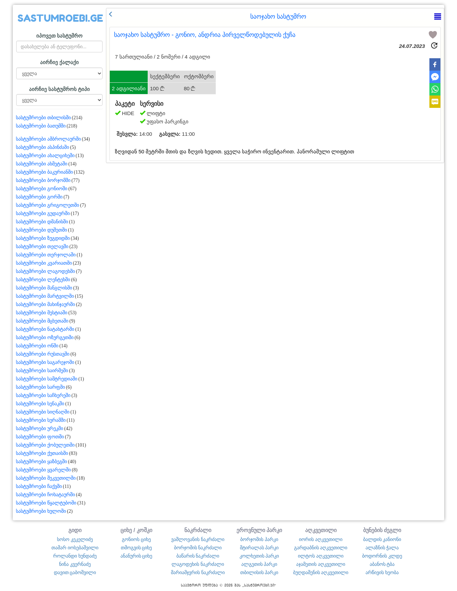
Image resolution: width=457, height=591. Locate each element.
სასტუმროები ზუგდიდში (43, 238)
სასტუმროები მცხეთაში (42, 321)
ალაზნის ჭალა (382, 547)
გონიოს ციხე (136, 539)
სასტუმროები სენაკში (40, 403)
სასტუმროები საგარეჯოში (45, 362)
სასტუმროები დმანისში (42, 221)
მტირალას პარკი (259, 547)
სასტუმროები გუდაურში (43, 213)
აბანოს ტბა (382, 564)
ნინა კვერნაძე (75, 564)
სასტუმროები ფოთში (40, 436)
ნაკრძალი (197, 530)
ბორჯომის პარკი (259, 539)
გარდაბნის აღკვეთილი (321, 547)
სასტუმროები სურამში (41, 420)
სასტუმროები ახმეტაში (41, 163)
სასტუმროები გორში (39, 197)
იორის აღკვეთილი (320, 539)
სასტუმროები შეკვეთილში (46, 478)
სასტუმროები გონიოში (41, 188)
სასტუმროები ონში (37, 345)
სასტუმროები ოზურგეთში (45, 337)
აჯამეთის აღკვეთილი (320, 564)
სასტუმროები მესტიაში (41, 312)
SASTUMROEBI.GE (60, 18)
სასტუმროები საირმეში (42, 370)
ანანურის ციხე (136, 556)
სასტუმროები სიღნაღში (42, 412)
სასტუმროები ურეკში (39, 428)
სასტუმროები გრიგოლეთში (47, 205)
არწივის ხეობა (382, 572)
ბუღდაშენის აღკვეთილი (321, 572)
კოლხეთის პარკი (259, 556)
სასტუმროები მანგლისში (44, 288)
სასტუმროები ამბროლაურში (48, 139)
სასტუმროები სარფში (40, 387)
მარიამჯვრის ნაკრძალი (198, 572)
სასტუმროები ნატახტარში (45, 329)
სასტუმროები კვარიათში (44, 263)
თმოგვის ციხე (136, 547)
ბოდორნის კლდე (382, 556)
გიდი (74, 530)
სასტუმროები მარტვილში (45, 296)
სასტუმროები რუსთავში (42, 354)
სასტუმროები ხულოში (41, 511)
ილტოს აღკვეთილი (320, 556)
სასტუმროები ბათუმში (41, 126)
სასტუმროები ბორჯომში (43, 180)
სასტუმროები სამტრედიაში (46, 378)
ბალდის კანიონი (382, 539)
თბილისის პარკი (259, 572)
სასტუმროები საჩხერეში (43, 395)
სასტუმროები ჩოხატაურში (45, 494)
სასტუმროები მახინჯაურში (45, 304)
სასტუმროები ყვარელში (43, 469)
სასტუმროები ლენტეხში (43, 279)
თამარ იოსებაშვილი (74, 547)
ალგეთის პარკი (259, 564)
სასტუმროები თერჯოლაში (46, 254)
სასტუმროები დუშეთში (41, 230)
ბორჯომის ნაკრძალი (198, 547)
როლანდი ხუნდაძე (75, 556)
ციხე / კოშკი (136, 530)
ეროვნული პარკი (259, 530)
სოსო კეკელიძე (75, 539)
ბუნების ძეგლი (382, 530)
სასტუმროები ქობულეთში (45, 445)
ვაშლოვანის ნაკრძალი (197, 539)
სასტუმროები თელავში (42, 246)
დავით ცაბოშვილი (75, 572)
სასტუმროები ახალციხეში (45, 155)
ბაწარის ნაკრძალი (198, 556)
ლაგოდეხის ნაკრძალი (198, 564)
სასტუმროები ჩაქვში (39, 486)
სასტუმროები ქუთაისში (42, 453)
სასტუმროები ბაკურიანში (44, 172)
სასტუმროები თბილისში (43, 117)
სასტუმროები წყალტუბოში (46, 503)
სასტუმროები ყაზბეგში (41, 461)
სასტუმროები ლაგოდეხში (45, 271)
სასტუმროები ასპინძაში (42, 147)
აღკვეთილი (321, 530)
